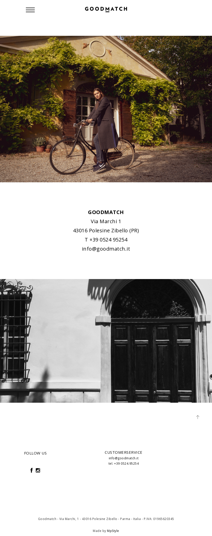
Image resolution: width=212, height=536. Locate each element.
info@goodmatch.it (106, 248)
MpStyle (113, 531)
